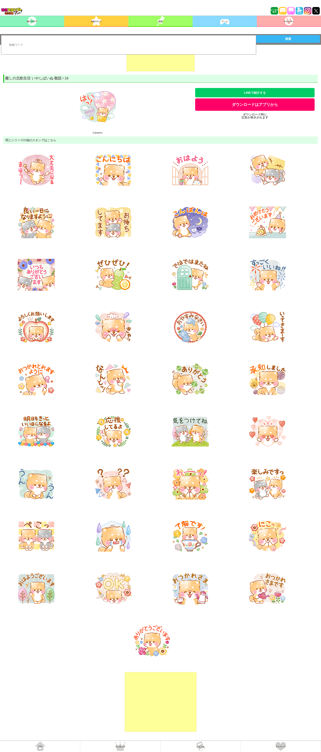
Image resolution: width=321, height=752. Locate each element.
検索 (288, 38)
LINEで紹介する (255, 92)
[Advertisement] (160, 60)
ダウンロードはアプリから (255, 104)
